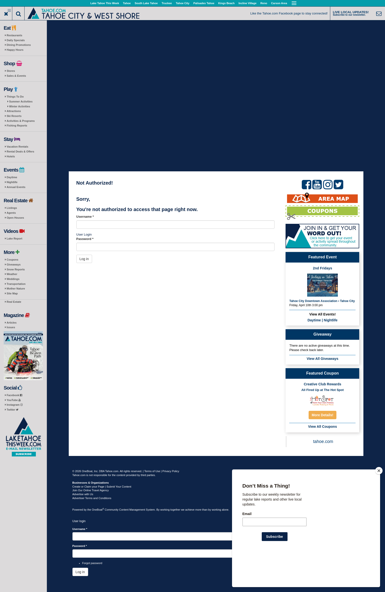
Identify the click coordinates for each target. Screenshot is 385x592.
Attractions (14, 111)
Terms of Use (152, 471)
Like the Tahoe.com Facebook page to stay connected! (289, 13)
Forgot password (92, 563)
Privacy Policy (170, 471)
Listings (12, 207)
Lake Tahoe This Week (104, 3)
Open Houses (15, 217)
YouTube (14, 400)
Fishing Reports (17, 125)
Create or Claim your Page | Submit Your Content (101, 486)
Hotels (11, 156)
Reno (264, 3)
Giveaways (14, 264)
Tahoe (127, 3)
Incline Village (247, 3)
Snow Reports (16, 269)
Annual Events (16, 187)
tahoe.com (323, 441)
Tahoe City (182, 3)
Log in (84, 259)
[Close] (379, 502)
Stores (11, 70)
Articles (11, 322)
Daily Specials (16, 40)
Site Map (12, 293)
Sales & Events (16, 75)
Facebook (14, 395)
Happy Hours (15, 49)
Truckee (167, 3)
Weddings (13, 278)
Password (85, 239)
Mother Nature (16, 288)
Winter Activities (19, 106)
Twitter (12, 409)
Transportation (16, 283)
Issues (11, 327)
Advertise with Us (82, 494)
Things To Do (15, 96)
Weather (12, 274)
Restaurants (14, 35)
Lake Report (14, 238)
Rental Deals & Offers (20, 151)
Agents (11, 212)
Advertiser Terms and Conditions (91, 498)
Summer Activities (21, 101)
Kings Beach (226, 3)
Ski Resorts (14, 115)
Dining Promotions (19, 44)
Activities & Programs (21, 120)
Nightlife (12, 182)
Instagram (15, 404)
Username (85, 216)
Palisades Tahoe (203, 3)
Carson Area (279, 3)
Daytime (12, 177)
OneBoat (98, 509)
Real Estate (14, 301)
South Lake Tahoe (146, 3)
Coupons (12, 259)
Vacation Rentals (17, 146)
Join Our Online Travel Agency (90, 490)
